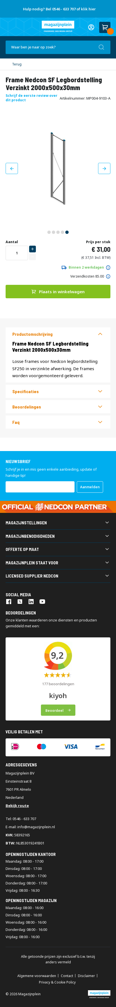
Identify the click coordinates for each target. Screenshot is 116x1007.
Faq (16, 422)
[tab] (58, 334)
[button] (12, 168)
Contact (67, 976)
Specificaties (25, 391)
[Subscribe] (90, 487)
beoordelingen (26, 406)
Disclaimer (86, 976)
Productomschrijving (32, 334)
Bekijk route (17, 805)
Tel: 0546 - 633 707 (21, 818)
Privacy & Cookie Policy (57, 982)
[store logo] (58, 26)
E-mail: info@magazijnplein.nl (30, 826)
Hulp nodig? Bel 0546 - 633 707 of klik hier (59, 8)
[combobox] (58, 47)
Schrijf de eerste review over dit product (31, 97)
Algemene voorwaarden (36, 976)
